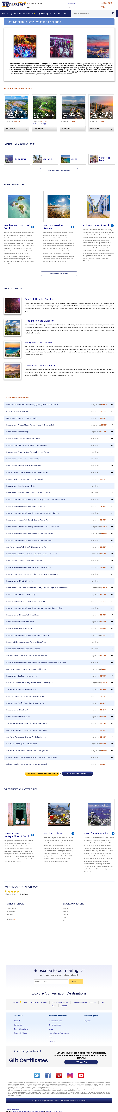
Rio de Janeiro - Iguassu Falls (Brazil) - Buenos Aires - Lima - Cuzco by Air (32, 527)
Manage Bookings (55, 1021)
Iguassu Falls (11, 911)
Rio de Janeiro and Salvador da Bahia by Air (22, 594)
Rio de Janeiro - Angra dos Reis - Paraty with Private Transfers (28, 452)
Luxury (16, 1003)
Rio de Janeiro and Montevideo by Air (19, 581)
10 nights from (99, 404)
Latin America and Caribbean (84, 1003)
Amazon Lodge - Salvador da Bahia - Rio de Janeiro (44, 115)
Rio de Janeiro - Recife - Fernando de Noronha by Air (25, 696)
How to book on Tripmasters (59, 1033)
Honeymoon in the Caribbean (39, 321)
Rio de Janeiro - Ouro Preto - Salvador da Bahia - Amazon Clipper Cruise (32, 574)
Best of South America (96, 833)
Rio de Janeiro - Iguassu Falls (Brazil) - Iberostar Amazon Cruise (29, 540)
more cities (11, 919)
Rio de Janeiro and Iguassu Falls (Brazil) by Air (22, 615)
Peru (64, 920)
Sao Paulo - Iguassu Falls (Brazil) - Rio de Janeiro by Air (26, 547)
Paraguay (65, 908)
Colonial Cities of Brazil (96, 225)
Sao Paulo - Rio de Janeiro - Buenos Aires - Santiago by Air (27, 751)
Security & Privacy (20, 1033)
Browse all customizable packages (41, 774)
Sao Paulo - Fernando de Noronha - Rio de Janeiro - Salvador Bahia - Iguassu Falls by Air (16, 114)
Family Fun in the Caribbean (39, 342)
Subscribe (76, 982)
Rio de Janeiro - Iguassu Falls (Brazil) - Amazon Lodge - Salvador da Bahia (32, 513)
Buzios (74, 159)
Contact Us (18, 1025)
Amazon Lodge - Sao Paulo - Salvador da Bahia (71, 115)
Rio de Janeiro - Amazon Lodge (17, 432)
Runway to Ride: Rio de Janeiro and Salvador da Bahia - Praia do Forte (31, 757)
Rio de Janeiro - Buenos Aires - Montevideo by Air (23, 459)
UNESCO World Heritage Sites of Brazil (16, 835)
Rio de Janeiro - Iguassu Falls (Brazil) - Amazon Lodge (25, 506)
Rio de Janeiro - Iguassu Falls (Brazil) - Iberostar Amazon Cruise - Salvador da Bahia (36, 662)
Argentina (65, 911)
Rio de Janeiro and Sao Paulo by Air (19, 628)
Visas (51, 1029)
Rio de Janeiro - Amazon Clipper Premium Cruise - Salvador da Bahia (30, 425)
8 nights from (98, 418)
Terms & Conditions (21, 1029)
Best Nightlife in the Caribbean (40, 299)
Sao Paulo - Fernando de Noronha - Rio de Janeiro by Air (26, 737)
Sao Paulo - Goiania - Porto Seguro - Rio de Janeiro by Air (26, 723)
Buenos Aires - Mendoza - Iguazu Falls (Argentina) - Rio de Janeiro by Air (32, 404)
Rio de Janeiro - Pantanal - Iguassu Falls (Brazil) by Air (25, 601)
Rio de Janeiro (21, 159)
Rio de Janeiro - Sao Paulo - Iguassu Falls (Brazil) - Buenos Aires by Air (31, 554)
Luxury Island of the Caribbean (40, 365)
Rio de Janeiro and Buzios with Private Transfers (23, 466)
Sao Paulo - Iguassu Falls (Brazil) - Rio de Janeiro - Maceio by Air (29, 683)
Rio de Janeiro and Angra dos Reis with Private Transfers (26, 445)
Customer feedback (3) (39, 123)
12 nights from (99, 588)
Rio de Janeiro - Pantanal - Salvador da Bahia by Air (24, 561)
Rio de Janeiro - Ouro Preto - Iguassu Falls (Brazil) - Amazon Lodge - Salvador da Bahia (37, 588)
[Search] (90, 13)
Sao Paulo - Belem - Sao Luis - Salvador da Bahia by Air (26, 669)
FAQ (50, 1037)
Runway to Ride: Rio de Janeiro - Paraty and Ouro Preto (26, 642)
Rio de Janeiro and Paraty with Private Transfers (23, 649)
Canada (64, 1006)
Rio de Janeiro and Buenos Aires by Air (20, 622)
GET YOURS (81, 1062)
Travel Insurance (55, 1025)
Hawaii (53, 1006)
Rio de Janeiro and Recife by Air (17, 710)
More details (95, 438)
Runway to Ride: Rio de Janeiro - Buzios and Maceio (25, 479)
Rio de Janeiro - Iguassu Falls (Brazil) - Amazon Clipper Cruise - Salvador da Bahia (35, 499)
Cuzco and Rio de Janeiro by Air (17, 411)
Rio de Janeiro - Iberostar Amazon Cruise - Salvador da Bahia (28, 493)
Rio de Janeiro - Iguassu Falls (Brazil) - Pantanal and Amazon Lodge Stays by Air (34, 608)
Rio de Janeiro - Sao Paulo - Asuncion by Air (22, 676)
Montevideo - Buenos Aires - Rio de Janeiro (21, 418)
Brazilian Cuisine (53, 833)
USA (103, 1003)
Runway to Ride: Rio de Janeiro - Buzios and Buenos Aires (27, 472)
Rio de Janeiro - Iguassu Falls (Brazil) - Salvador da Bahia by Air (29, 567)
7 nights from (98, 432)
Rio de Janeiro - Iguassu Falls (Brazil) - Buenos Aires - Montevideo (29, 533)
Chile (64, 917)
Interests (52, 1041)
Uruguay (65, 914)
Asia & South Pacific (60, 1003)
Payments (87, 1021)
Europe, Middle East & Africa (35, 1003)
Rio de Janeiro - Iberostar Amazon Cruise (21, 486)
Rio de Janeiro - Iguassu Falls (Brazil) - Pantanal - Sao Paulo (27, 635)
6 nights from (98, 411)
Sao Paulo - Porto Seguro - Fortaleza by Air (21, 744)
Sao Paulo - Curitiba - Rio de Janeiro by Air (21, 689)
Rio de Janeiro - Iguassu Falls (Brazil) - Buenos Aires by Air (27, 520)
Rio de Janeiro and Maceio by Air (18, 717)
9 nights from (98, 479)
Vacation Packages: (12, 1109)
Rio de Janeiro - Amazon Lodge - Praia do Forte (23, 438)
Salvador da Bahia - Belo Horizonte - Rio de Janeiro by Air (26, 656)
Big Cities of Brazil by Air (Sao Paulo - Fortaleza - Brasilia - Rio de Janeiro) (101, 115)
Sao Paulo (47, 159)
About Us (17, 1021)
